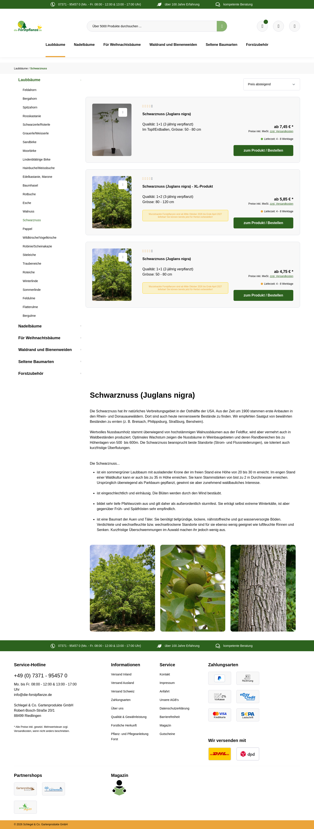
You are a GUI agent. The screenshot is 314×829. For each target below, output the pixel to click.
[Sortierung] (271, 84)
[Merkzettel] (262, 26)
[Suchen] (222, 26)
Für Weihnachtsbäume (39, 338)
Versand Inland (121, 674)
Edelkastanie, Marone (37, 176)
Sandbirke (29, 142)
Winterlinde (30, 281)
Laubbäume (29, 80)
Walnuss (28, 211)
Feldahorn (29, 90)
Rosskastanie (32, 116)
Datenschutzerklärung (174, 708)
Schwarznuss (32, 220)
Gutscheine (167, 734)
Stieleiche (29, 255)
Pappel (27, 229)
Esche (27, 203)
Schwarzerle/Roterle (36, 124)
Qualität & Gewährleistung (129, 717)
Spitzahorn (30, 107)
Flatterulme (30, 307)
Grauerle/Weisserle (36, 133)
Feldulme (29, 298)
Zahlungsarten (121, 700)
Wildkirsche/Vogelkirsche (39, 237)
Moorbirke (29, 150)
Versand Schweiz (122, 691)
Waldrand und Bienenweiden (45, 350)
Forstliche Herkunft (124, 725)
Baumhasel (30, 185)
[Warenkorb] (278, 26)
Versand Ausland (122, 683)
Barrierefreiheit (170, 717)
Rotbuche (29, 194)
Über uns (117, 708)
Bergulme (29, 315)
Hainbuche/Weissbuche (39, 168)
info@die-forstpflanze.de (33, 695)
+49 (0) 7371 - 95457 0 (40, 675)
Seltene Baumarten (36, 362)
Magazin (165, 725)
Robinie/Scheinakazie (37, 246)
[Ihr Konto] (294, 26)
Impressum (167, 683)
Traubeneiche (32, 263)
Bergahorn (30, 98)
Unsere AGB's (169, 700)
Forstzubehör (30, 373)
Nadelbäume (30, 326)
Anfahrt (164, 691)
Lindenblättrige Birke (37, 159)
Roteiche (29, 272)
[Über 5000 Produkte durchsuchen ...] (152, 26)
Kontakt (165, 674)
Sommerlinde (32, 289)
